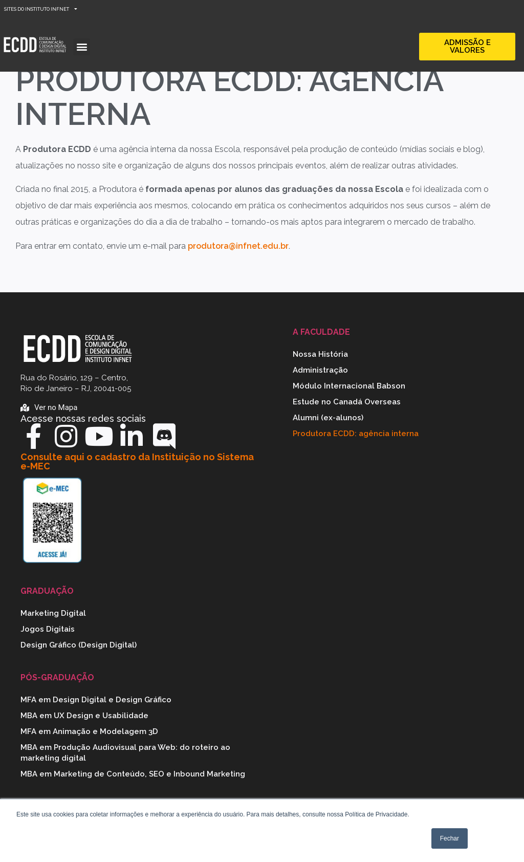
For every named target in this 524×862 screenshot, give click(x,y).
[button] (81, 46)
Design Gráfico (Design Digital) (78, 645)
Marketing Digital (53, 613)
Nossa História (320, 354)
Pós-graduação (57, 677)
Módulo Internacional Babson (349, 386)
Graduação (47, 591)
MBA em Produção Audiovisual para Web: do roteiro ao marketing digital (125, 753)
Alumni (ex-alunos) (328, 417)
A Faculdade (321, 332)
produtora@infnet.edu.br (238, 246)
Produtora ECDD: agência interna (356, 433)
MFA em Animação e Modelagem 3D (89, 731)
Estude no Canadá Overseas (347, 401)
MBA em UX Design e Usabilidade (84, 715)
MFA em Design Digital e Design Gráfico (95, 699)
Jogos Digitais (47, 629)
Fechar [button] (449, 838)
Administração (320, 370)
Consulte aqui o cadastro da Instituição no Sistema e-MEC (137, 461)
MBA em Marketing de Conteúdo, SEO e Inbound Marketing (132, 774)
